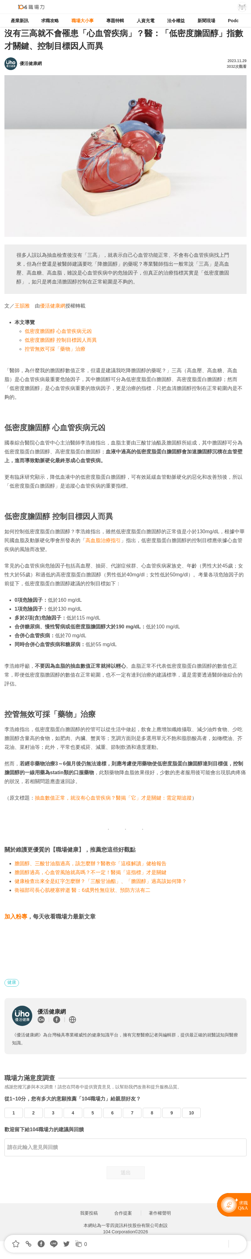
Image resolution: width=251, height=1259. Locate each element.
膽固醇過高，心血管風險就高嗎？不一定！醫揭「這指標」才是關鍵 (90, 872)
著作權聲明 (160, 1213)
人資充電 (145, 20)
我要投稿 (89, 1213)
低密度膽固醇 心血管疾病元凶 (58, 331)
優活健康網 (52, 305)
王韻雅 (22, 305)
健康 (11, 982)
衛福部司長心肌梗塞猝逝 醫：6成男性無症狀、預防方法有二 (82, 890)
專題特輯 (115, 20)
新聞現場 (206, 20)
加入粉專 (15, 916)
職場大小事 (83, 20)
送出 (126, 1172)
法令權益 (176, 20)
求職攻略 (50, 20)
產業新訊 (19, 20)
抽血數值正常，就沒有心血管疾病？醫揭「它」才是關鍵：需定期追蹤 (113, 798)
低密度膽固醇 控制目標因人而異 (61, 340)
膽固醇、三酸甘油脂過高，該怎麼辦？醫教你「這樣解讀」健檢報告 (90, 863)
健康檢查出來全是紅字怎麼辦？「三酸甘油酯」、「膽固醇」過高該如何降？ (101, 881)
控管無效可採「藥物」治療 (55, 349)
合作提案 (123, 1213)
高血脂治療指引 (103, 540)
